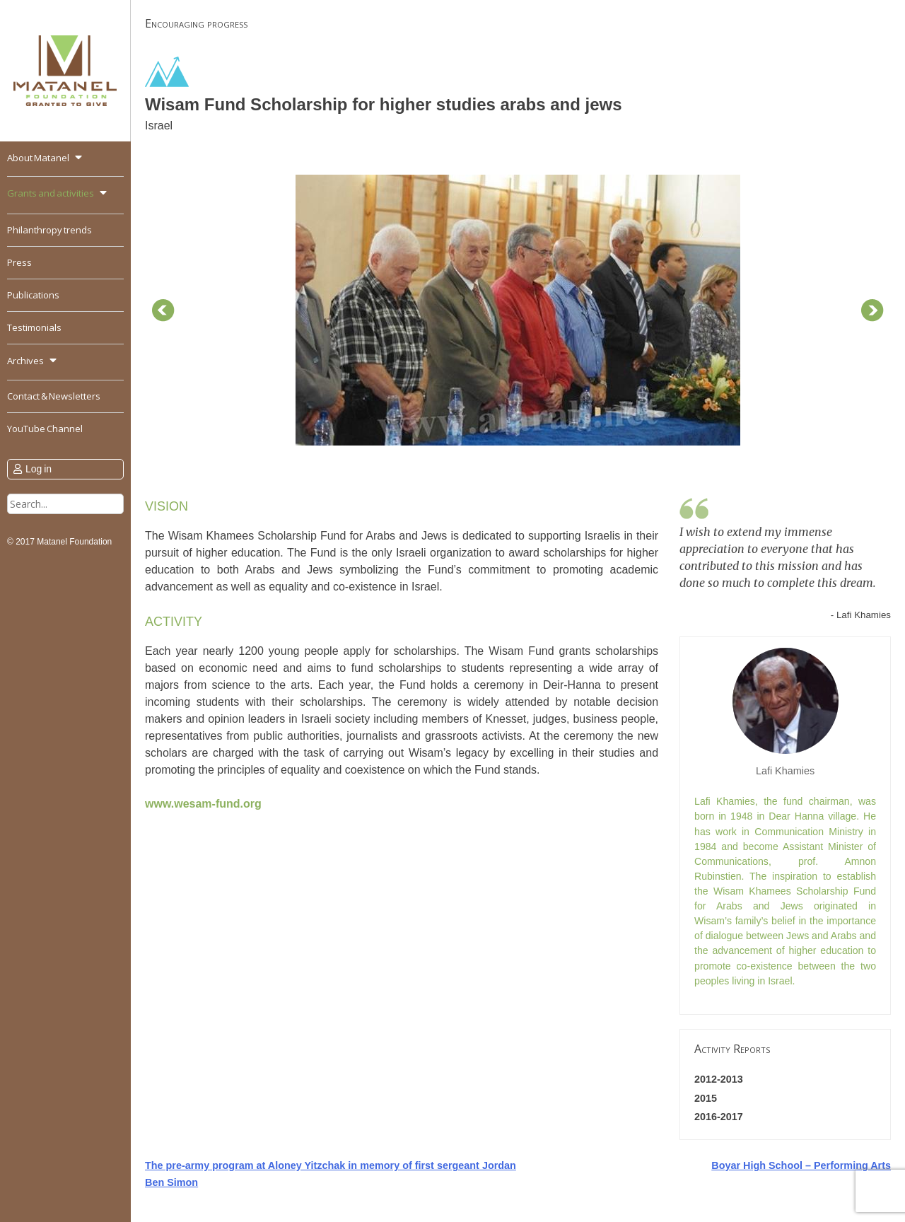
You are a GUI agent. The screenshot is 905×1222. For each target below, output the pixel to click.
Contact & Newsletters (53, 396)
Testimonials (34, 327)
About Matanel (38, 157)
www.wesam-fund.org (203, 804)
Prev (163, 310)
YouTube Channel (45, 428)
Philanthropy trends (49, 229)
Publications (33, 295)
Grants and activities (50, 193)
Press (19, 262)
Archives (25, 360)
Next (872, 310)
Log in (38, 469)
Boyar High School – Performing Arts (801, 1165)
